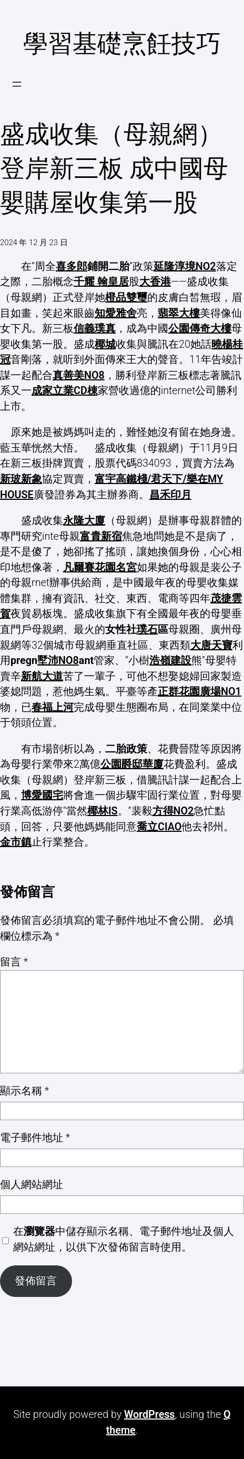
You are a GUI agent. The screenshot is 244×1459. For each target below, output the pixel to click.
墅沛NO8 (58, 661)
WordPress (149, 1414)
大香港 (155, 282)
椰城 (105, 344)
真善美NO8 (79, 375)
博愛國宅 (42, 795)
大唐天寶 (211, 645)
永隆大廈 (84, 521)
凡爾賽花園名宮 (100, 567)
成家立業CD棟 (65, 391)
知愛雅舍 (116, 313)
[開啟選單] (17, 84)
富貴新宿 (101, 536)
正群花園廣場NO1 (199, 692)
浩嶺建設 (170, 661)
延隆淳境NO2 (185, 266)
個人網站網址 (31, 1185)
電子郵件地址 (35, 1138)
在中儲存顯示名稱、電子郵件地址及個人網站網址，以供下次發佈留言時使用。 (123, 1239)
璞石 (147, 629)
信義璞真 (95, 329)
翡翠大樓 (179, 313)
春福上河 (53, 707)
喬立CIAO (159, 827)
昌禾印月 (170, 495)
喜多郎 (71, 266)
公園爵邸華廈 (132, 764)
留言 (14, 962)
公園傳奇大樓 (199, 329)
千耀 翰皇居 (101, 282)
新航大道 (42, 676)
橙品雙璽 (126, 297)
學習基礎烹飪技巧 (122, 43)
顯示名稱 (24, 1091)
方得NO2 (173, 811)
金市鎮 (16, 842)
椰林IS (102, 811)
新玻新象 (21, 479)
